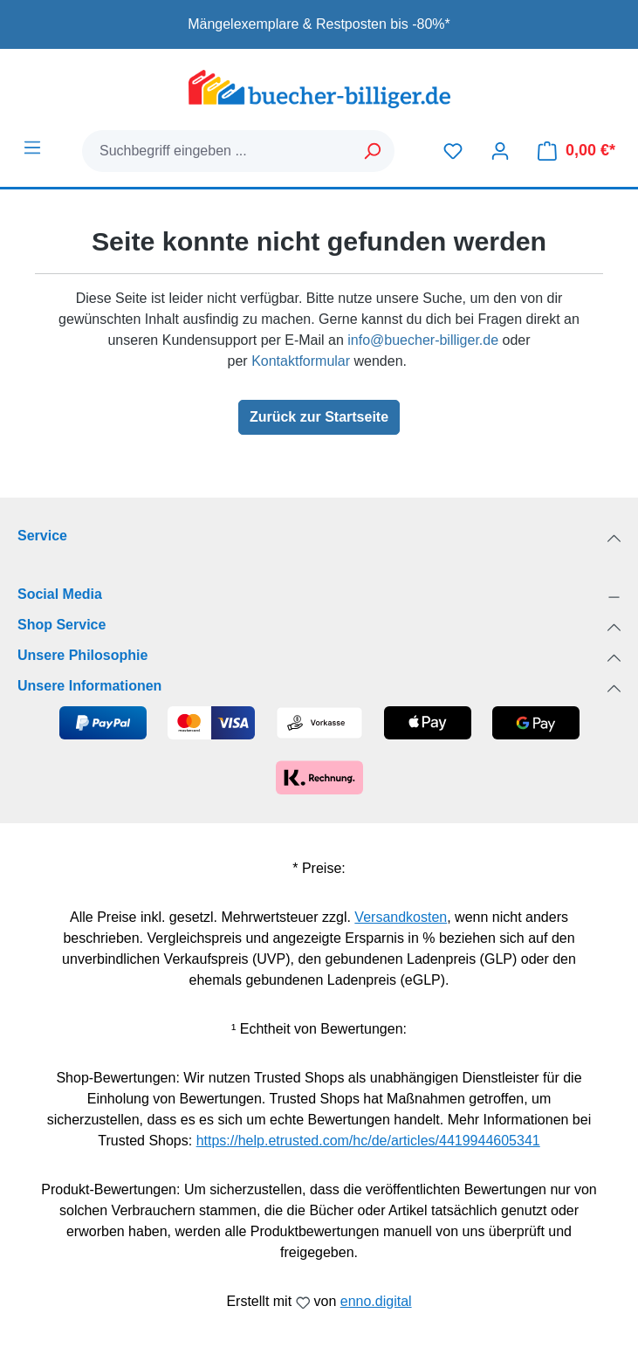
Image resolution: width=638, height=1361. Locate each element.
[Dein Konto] (500, 151)
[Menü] (32, 147)
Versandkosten (400, 917)
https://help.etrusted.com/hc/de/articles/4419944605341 (368, 1140)
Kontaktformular (300, 361)
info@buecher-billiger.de (422, 340)
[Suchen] (373, 151)
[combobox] (217, 151)
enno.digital (376, 1301)
